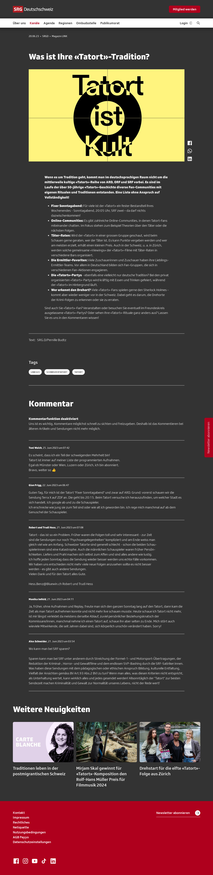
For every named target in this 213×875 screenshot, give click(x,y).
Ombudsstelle (86, 23)
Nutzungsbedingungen (29, 832)
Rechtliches (21, 822)
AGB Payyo (21, 837)
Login (186, 23)
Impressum (21, 817)
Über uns (19, 23)
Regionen (65, 23)
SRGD (45, 36)
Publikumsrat (110, 23)
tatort (78, 372)
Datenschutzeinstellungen (32, 842)
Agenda (49, 23)
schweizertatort (57, 372)
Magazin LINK (59, 36)
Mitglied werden (184, 9)
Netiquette (21, 827)
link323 (35, 372)
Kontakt (19, 812)
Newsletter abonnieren (178, 813)
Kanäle (35, 23)
